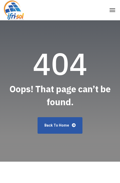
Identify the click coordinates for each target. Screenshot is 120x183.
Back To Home (60, 125)
